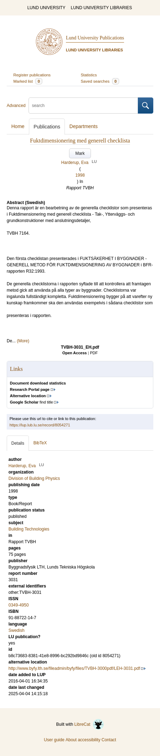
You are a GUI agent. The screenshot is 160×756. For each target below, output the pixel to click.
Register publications (32, 75)
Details (17, 443)
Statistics (89, 75)
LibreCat (89, 724)
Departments (83, 126)
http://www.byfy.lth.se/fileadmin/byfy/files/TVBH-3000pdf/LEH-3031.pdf (74, 668)
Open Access (74, 353)
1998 (80, 175)
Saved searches (100, 81)
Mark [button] (80, 153)
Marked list (27, 81)
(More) (23, 340)
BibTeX (40, 442)
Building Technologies (28, 529)
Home (17, 126)
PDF (94, 353)
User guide (54, 739)
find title (31, 402)
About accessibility (83, 739)
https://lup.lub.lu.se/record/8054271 (40, 425)
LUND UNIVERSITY (46, 7)
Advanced (16, 105)
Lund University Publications (95, 37)
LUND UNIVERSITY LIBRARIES (101, 7)
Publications (46, 126)
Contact (108, 739)
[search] (83, 105)
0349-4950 (18, 605)
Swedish (16, 630)
